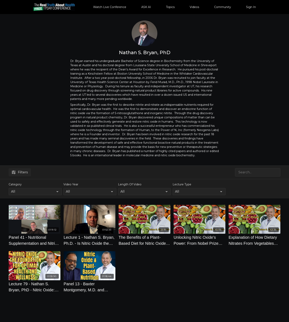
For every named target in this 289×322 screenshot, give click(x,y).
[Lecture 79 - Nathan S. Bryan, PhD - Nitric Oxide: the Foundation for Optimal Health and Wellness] (34, 287)
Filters (20, 172)
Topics (170, 7)
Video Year (70, 184)
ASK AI (146, 7)
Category (15, 184)
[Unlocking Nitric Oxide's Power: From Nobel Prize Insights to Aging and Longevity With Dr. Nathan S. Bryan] (199, 240)
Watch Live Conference (109, 7)
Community (222, 7)
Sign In (251, 7)
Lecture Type (182, 184)
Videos (194, 7)
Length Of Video (129, 184)
